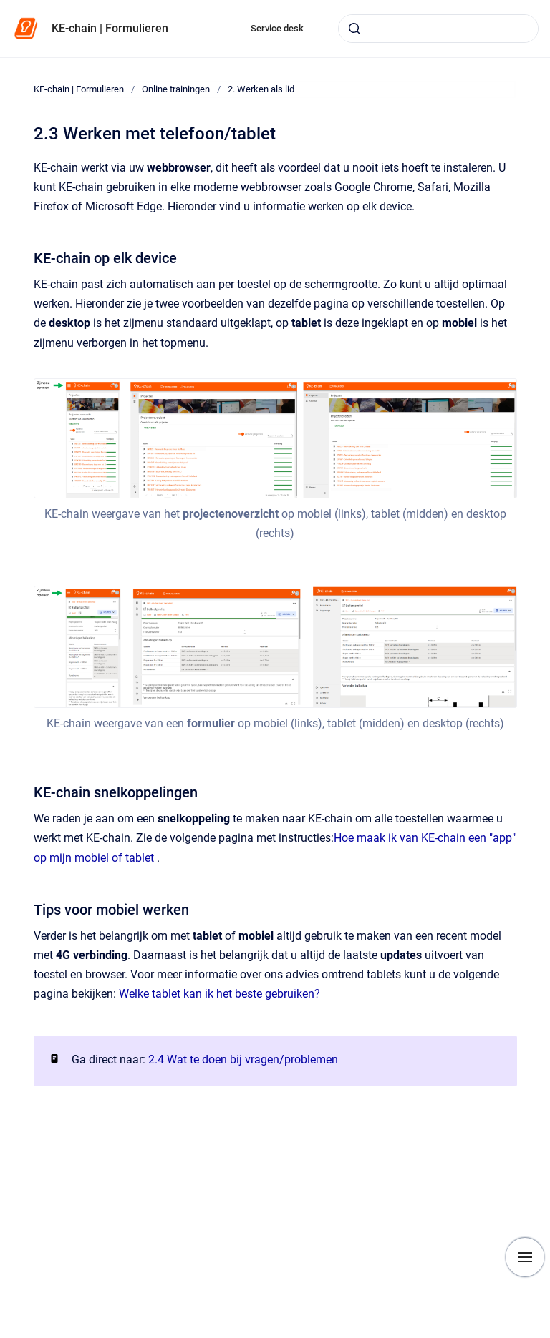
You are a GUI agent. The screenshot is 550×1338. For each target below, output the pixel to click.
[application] (546, 1334)
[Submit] (354, 28)
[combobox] (438, 28)
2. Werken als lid (261, 89)
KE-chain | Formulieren (110, 28)
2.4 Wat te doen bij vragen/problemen (243, 1059)
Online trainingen (176, 89)
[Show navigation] (525, 1257)
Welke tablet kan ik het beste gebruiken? (219, 993)
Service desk (277, 28)
